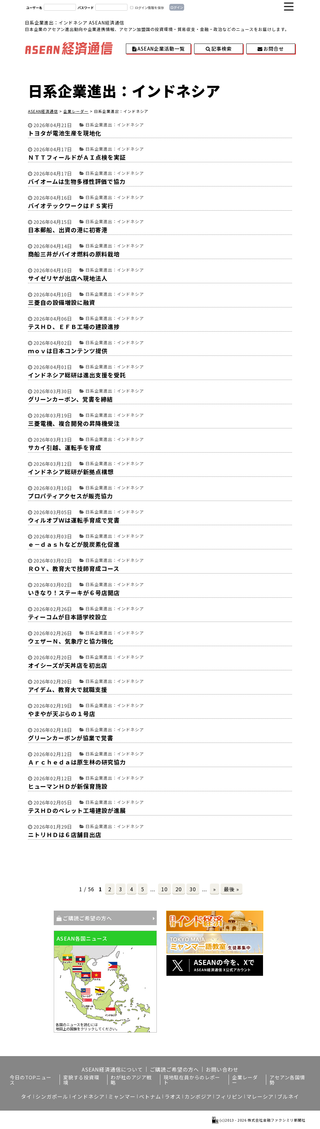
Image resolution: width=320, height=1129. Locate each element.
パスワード (86, 7)
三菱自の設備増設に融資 (61, 302)
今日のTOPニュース (31, 1080)
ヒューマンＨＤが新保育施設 (68, 786)
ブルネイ (288, 1096)
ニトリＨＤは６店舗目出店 (64, 834)
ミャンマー (122, 1096)
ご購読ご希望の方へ (87, 918)
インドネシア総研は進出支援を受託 (77, 375)
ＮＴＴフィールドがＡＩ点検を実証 (77, 157)
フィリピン (229, 1096)
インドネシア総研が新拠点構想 (71, 471)
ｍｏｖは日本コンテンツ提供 (68, 350)
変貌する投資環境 (81, 1080)
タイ (26, 1096)
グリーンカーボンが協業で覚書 (70, 738)
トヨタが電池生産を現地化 (64, 133)
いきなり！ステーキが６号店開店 (74, 592)
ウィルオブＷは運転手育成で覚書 (74, 520)
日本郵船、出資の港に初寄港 (68, 229)
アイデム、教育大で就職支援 (67, 689)
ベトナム (150, 1096)
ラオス (173, 1096)
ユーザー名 (34, 7)
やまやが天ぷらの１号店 (61, 713)
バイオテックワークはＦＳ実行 (71, 205)
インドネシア (88, 1096)
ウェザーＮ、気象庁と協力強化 (71, 641)
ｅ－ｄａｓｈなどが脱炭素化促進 (74, 544)
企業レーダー (245, 1080)
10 (164, 889)
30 (193, 889)
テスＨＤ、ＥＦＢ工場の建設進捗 (74, 326)
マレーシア (260, 1096)
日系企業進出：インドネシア (114, 125)
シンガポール (51, 1096)
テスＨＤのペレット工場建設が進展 (77, 810)
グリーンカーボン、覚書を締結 (70, 399)
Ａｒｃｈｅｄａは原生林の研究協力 (77, 762)
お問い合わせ (222, 1069)
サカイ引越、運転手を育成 (64, 447)
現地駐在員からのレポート (192, 1080)
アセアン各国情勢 (287, 1080)
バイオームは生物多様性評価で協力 (77, 181)
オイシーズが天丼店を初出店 (67, 665)
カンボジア (198, 1096)
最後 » (231, 889)
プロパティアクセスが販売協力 (70, 496)
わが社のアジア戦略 (131, 1080)
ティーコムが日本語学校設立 (67, 617)
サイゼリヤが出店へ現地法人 (68, 278)
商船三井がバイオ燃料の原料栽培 (74, 254)
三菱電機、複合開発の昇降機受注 (74, 423)
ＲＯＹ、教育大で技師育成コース (73, 568)
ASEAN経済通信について (112, 1069)
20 (178, 889)
